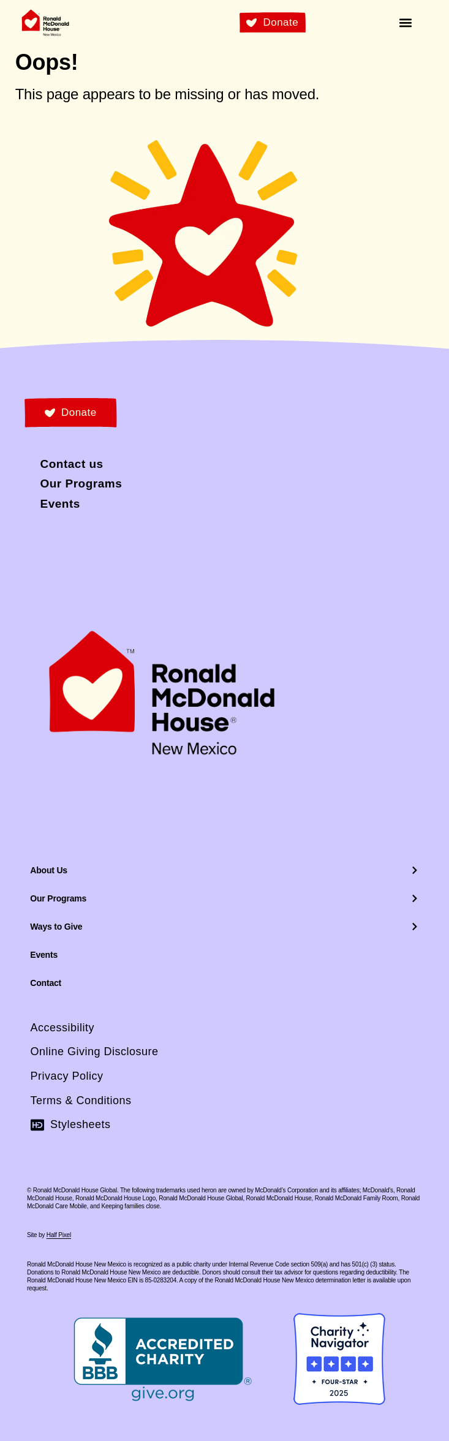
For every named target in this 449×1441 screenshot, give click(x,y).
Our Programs (224, 898)
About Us (224, 870)
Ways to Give (224, 926)
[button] (406, 22)
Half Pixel (59, 1235)
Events (44, 955)
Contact (45, 983)
